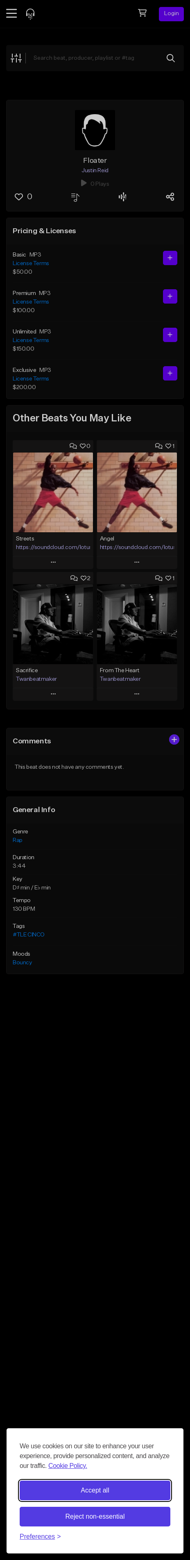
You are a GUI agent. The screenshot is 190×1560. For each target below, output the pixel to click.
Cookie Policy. (67, 1465)
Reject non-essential (95, 1516)
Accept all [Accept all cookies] (95, 1490)
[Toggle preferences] (40, 1536)
